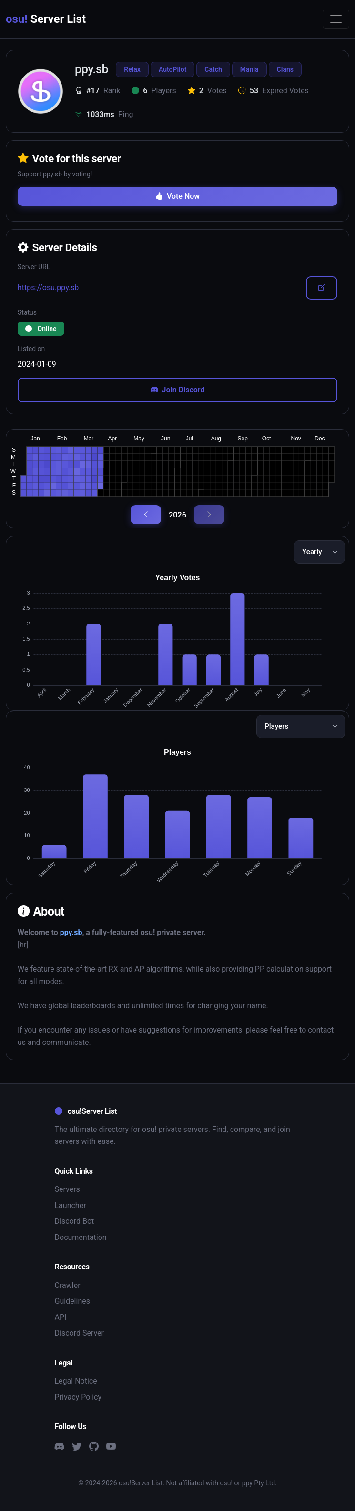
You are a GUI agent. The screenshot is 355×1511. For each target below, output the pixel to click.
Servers (67, 1189)
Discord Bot (74, 1221)
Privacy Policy (78, 1397)
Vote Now (177, 196)
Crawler (68, 1285)
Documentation (81, 1237)
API (61, 1317)
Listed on (31, 348)
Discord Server (79, 1332)
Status (27, 312)
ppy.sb (71, 932)
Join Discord (178, 389)
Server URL (34, 267)
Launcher (70, 1205)
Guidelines (72, 1301)
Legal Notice (76, 1380)
